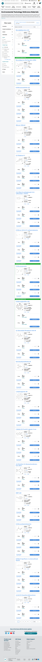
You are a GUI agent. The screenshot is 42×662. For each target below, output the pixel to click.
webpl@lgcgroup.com (33, 0)
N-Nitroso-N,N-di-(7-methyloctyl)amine (27, 230)
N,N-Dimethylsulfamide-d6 (23, 361)
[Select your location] (39, 0)
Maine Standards (17, 644)
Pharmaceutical (7, 643)
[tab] (7, 26)
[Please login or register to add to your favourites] (32, 72)
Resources (8, 0)
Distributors (28, 644)
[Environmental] (4, 646)
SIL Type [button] (7, 69)
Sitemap (28, 647)
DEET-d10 (18, 493)
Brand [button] (7, 37)
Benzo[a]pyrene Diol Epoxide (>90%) (26, 60)
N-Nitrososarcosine (21, 266)
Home (2, 9)
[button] (38, 72)
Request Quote (35, 47)
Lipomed (16, 653)
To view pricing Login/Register (18, 76)
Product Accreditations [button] (7, 29)
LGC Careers (17, 643)
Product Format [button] (7, 61)
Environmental (7, 646)
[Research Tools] (4, 642)
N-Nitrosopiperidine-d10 (22, 301)
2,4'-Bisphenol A (20, 155)
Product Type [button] (7, 45)
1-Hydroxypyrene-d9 (21, 391)
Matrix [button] (7, 72)
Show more (8, 59)
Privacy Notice (25, 659)
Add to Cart (34, 83)
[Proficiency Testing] (4, 650)
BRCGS (16, 648)
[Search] (22, 3)
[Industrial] (4, 648)
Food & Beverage (7, 645)
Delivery (28, 646)
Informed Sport (17, 651)
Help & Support (13, 0)
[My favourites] (37, 3)
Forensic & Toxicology (8, 647)
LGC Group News (17, 642)
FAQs (27, 643)
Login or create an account (21, 22)
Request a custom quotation (31, 648)
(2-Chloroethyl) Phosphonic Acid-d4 (26, 330)
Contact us (17, 0)
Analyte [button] (7, 31)
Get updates (30, 633)
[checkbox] (3, 39)
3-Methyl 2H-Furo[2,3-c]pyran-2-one (26, 429)
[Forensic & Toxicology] (4, 647)
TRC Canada (17, 652)
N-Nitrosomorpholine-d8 (23, 87)
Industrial (6, 648)
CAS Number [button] (7, 34)
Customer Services (29, 641)
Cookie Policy (29, 659)
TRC (27, 93)
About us (3, 0)
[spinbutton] (37, 72)
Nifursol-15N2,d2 (20, 125)
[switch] (5, 47)
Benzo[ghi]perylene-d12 (22, 30)
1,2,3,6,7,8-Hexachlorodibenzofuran (26, 595)
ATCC (16, 647)
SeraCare (16, 646)
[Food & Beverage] (4, 645)
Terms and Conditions (18, 659)
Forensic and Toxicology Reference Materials (13, 9)
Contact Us (28, 642)
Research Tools (7, 642)
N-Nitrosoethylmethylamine (23, 524)
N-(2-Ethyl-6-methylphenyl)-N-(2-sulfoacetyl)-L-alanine (25, 192)
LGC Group (17, 641)
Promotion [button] (7, 26)
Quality (6, 0)
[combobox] (14, 3)
